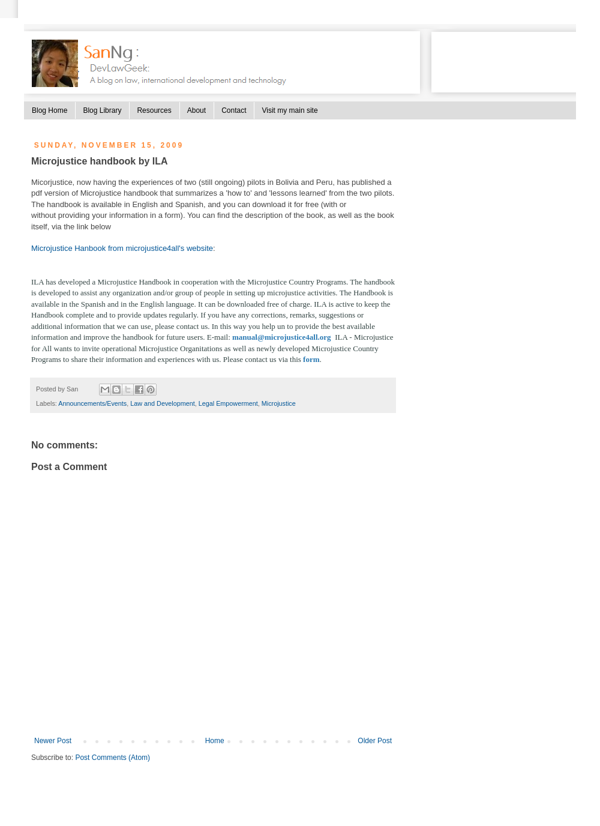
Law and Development (162, 403)
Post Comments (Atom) (112, 757)
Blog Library (102, 110)
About (196, 110)
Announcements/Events (92, 403)
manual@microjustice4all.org (281, 337)
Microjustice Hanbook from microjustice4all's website (122, 248)
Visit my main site (289, 110)
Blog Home (49, 110)
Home (214, 741)
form (311, 359)
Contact (233, 110)
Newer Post (52, 741)
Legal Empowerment (228, 403)
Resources (154, 110)
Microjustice (279, 403)
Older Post (375, 741)
